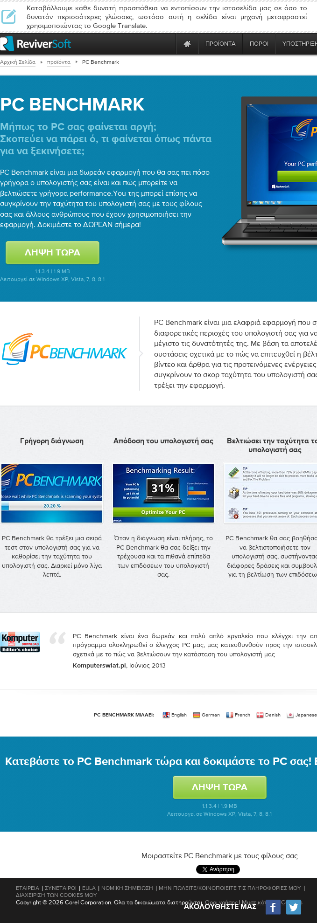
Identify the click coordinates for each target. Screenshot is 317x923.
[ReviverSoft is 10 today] (166, 43)
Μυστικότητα (259, 902)
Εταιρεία (27, 888)
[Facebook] (274, 913)
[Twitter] (293, 913)
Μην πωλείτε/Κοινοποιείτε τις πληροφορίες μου (230, 888)
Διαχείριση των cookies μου (56, 895)
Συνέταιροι (61, 888)
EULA (89, 888)
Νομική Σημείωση (127, 888)
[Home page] (187, 43)
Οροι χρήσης (221, 902)
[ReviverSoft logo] (35, 43)
